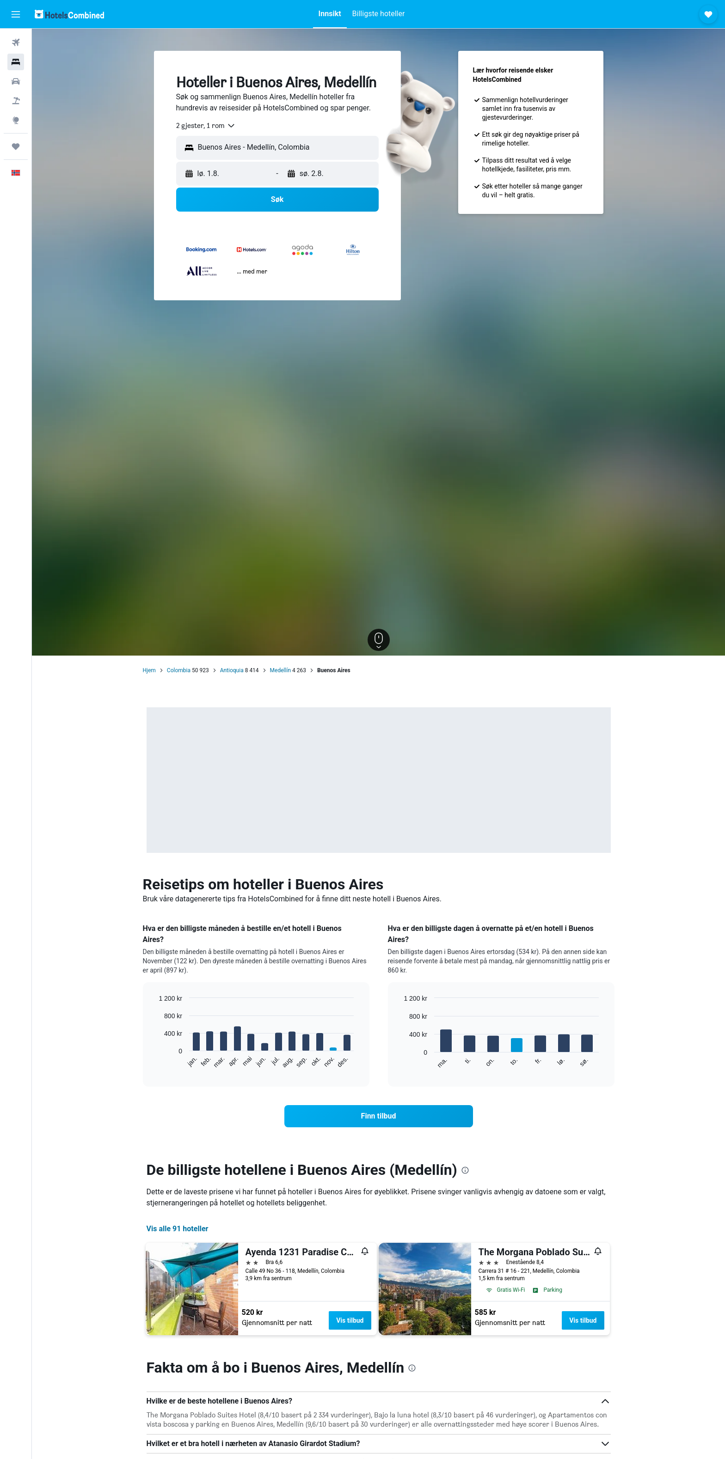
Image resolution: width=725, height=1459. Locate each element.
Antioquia (232, 670)
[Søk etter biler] (16, 81)
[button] (16, 14)
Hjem (149, 670)
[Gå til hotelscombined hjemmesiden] (69, 14)
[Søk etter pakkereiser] (16, 100)
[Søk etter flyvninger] (16, 42)
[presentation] (465, 1170)
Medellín (280, 670)
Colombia (178, 670)
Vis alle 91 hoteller (178, 1228)
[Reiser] (16, 146)
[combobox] (206, 125)
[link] (378, 1116)
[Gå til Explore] (16, 120)
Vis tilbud (349, 1320)
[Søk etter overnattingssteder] (16, 62)
